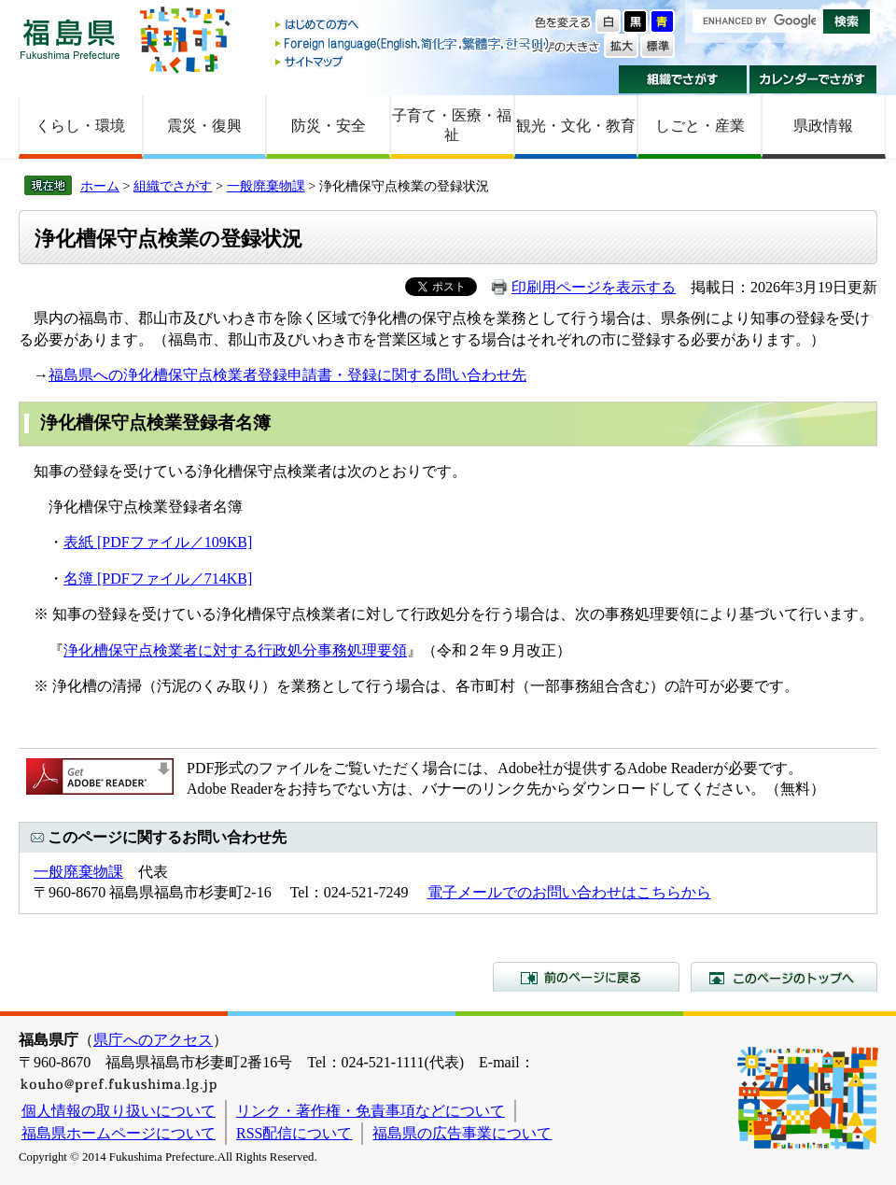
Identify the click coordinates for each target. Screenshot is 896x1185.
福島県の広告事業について (462, 1133)
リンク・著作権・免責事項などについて (370, 1111)
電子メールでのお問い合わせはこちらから (569, 892)
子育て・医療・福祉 (451, 125)
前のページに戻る (586, 977)
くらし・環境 (80, 126)
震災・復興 (204, 126)
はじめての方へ (413, 26)
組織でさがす (683, 79)
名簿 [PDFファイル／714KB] (157, 578)
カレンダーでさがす (813, 79)
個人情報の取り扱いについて (118, 1111)
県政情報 (823, 126)
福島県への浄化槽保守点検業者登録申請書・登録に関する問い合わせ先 (287, 375)
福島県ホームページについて (118, 1133)
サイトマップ (413, 61)
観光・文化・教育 (576, 126)
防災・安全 (328, 126)
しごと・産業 (700, 126)
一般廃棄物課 (266, 185)
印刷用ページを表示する (593, 287)
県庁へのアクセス (153, 1040)
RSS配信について (294, 1133)
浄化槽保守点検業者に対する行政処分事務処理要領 (235, 650)
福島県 (70, 39)
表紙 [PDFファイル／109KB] (157, 542)
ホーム (99, 185)
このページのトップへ (784, 977)
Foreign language (413, 43)
